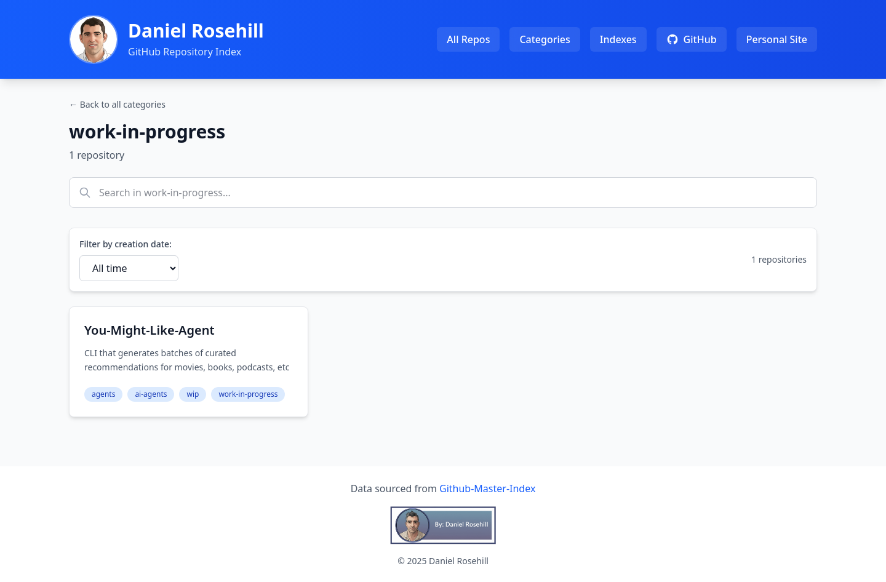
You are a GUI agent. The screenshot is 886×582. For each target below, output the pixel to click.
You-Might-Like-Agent (149, 330)
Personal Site (776, 39)
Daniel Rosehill (196, 30)
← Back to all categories (117, 104)
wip (192, 394)
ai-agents (151, 394)
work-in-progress (247, 394)
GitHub (691, 39)
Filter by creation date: (125, 244)
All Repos (468, 39)
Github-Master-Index (487, 488)
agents (103, 394)
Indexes (618, 39)
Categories (544, 39)
